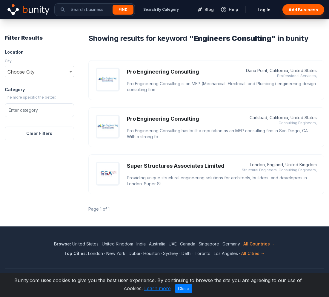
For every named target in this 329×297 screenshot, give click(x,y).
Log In (264, 9)
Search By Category (161, 9)
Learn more (157, 288)
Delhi (186, 253)
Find (123, 9)
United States (85, 243)
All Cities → (253, 253)
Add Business (303, 9)
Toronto (202, 253)
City (8, 61)
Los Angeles (226, 253)
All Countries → (259, 243)
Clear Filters (39, 133)
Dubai (134, 253)
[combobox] (39, 71)
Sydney (170, 253)
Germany (231, 243)
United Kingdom (117, 243)
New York (115, 253)
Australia (157, 243)
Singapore (209, 243)
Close (183, 288)
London (95, 253)
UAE (173, 243)
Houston (151, 253)
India (141, 243)
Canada (187, 243)
